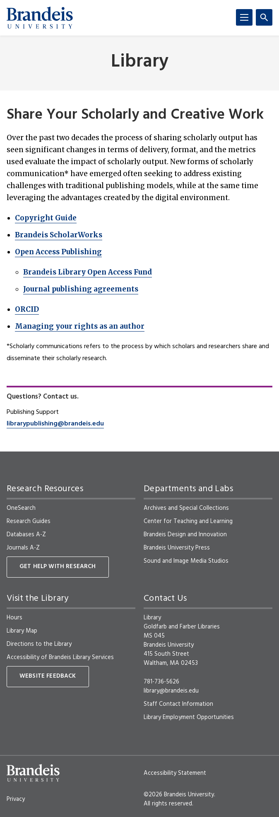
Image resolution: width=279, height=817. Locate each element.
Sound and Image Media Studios (186, 561)
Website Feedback (47, 676)
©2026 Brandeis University (179, 795)
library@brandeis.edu (171, 691)
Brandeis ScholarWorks (58, 234)
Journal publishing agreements (80, 289)
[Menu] (244, 17)
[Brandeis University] (40, 18)
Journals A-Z (23, 548)
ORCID (27, 309)
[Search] (264, 17)
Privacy (16, 799)
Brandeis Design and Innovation (185, 535)
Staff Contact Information (178, 704)
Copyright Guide (46, 217)
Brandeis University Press (177, 548)
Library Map (22, 631)
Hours (14, 618)
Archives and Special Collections (186, 508)
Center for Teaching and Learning (188, 521)
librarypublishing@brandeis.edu (55, 423)
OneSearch (21, 508)
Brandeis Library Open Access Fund (87, 272)
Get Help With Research (57, 566)
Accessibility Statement (175, 773)
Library (139, 62)
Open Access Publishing (58, 251)
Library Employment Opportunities (189, 717)
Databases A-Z (26, 535)
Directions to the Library (39, 644)
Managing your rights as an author (79, 326)
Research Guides (29, 521)
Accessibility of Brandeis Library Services (60, 657)
